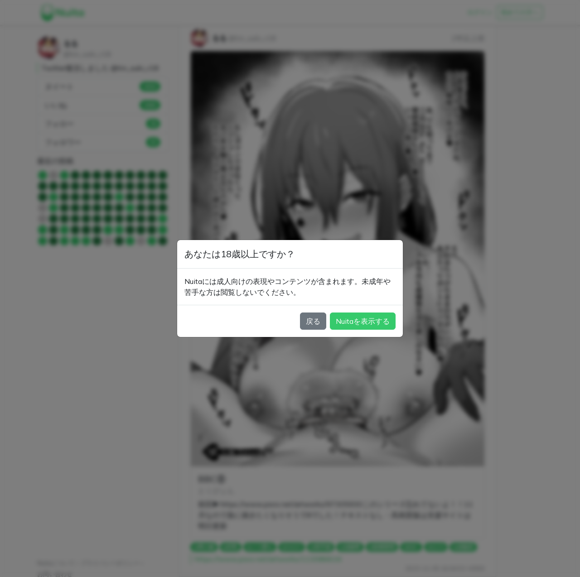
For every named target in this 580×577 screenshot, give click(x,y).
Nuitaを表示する (363, 321)
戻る (313, 321)
